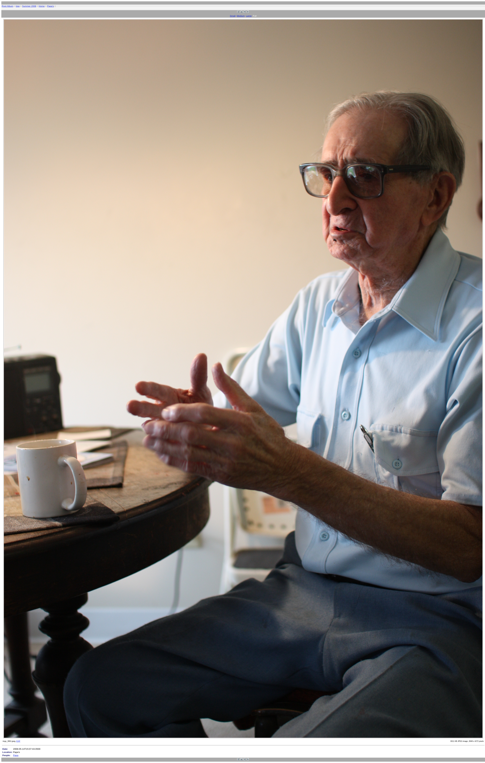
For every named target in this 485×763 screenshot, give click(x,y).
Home (42, 6)
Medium (241, 16)
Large (249, 16)
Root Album (7, 6)
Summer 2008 (29, 6)
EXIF (18, 741)
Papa (15, 755)
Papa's (50, 6)
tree (18, 6)
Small (232, 16)
